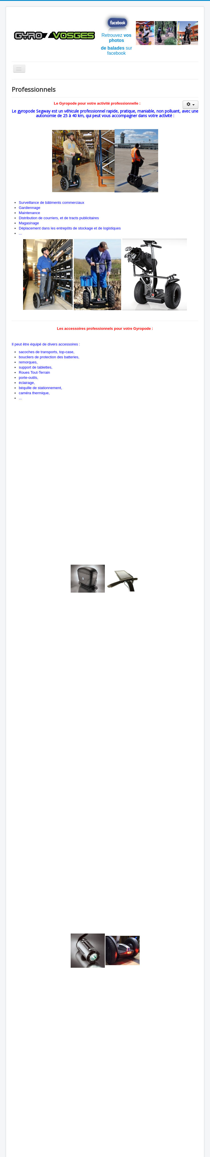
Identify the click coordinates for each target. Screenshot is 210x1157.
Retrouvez (116, 28)
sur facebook (116, 51)
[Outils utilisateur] (190, 105)
